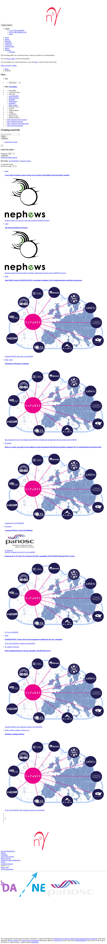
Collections (8, 45)
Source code (5, 867)
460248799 (34, 942)
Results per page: (6, 166)
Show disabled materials (14, 121)
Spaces (7, 48)
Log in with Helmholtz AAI (18, 32)
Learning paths (9, 46)
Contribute (4, 855)
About (7, 37)
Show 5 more (13, 105)
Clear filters (13, 87)
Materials (8, 41)
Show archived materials (14, 125)
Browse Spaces (5, 858)
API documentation (7, 869)
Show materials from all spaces (16, 119)
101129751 (58, 940)
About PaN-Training (7, 856)
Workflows (8, 43)
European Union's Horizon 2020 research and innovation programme (75, 938)
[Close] (2, 146)
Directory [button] (8, 50)
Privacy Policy (10, 59)
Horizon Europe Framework (30, 940)
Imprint (3, 853)
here (36, 62)
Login (11, 34)
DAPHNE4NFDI (80, 940)
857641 (10, 940)
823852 (15, 940)
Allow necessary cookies (9, 65)
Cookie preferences (7, 864)
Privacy (3, 862)
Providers (12, 52)
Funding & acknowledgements (10, 860)
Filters (3, 136)
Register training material (9, 157)
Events (7, 39)
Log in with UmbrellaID (16, 30)
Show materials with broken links (17, 123)
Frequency (4, 153)
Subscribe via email (11, 142)
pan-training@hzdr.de (8, 851)
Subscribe (4, 138)
